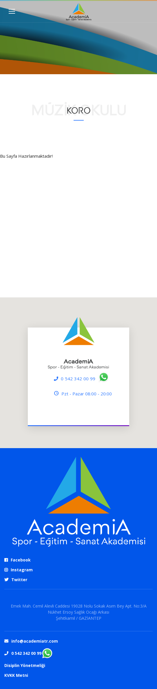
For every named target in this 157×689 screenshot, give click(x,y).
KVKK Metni (16, 675)
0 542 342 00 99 (78, 378)
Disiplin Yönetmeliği (24, 665)
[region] (78, 372)
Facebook (21, 560)
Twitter (19, 579)
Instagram (22, 569)
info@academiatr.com (34, 641)
